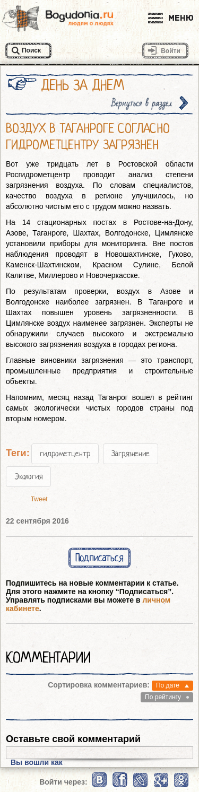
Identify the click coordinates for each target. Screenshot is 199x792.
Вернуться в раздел (141, 103)
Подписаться (99, 557)
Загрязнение (130, 453)
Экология (28, 476)
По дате (167, 685)
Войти (170, 51)
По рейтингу (163, 697)
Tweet (39, 499)
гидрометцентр (65, 453)
